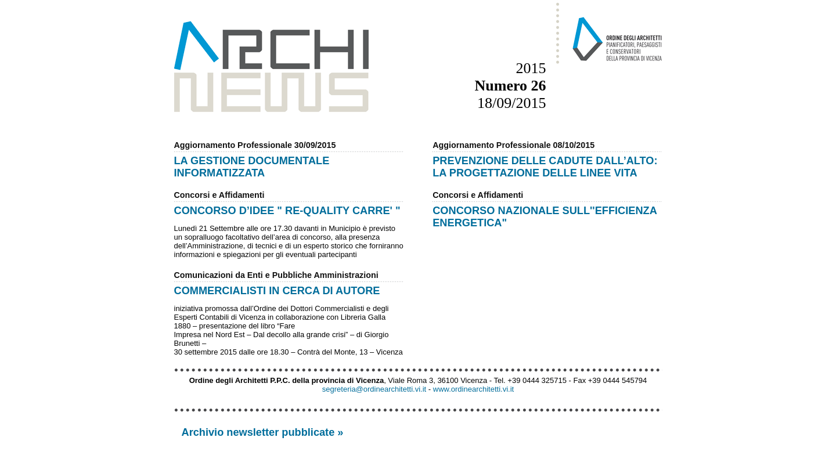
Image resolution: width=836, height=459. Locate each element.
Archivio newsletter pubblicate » (263, 432)
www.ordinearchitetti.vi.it (473, 389)
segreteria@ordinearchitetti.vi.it (374, 389)
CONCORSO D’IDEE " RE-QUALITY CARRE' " (287, 210)
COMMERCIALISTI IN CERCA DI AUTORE (277, 291)
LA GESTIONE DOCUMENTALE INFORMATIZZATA (252, 167)
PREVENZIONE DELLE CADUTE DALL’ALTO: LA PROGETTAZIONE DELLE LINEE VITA (545, 167)
